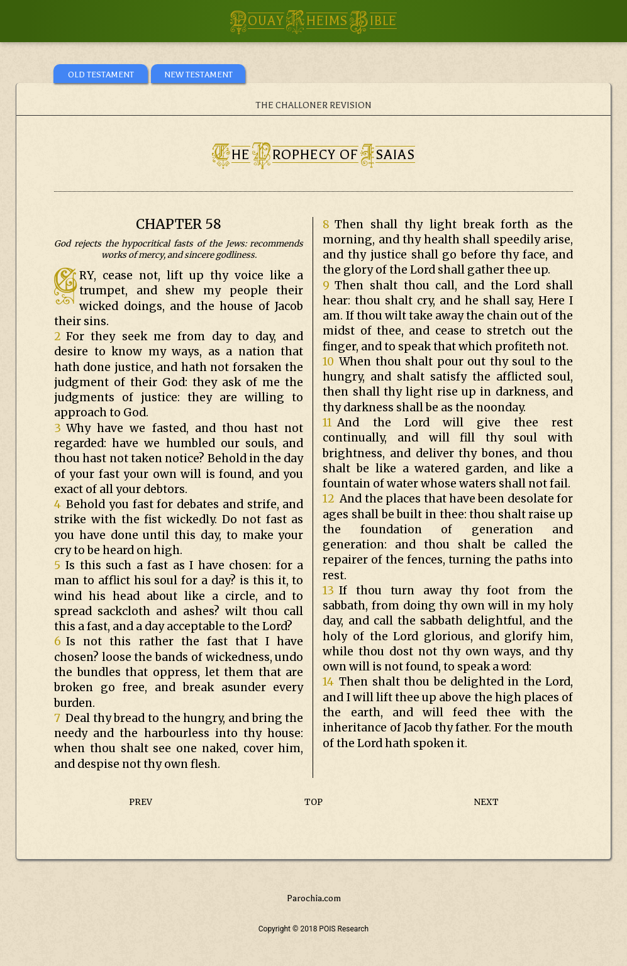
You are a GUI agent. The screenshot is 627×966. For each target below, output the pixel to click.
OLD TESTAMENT (101, 74)
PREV (140, 802)
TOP (313, 802)
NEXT (486, 802)
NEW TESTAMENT (198, 74)
